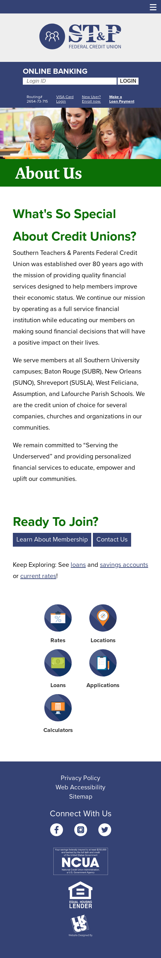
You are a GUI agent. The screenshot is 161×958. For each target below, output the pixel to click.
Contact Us (112, 539)
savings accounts (124, 565)
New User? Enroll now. (91, 99)
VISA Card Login (65, 99)
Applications (103, 669)
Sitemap (80, 797)
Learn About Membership (52, 539)
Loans (58, 669)
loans (78, 565)
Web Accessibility (80, 787)
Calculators (58, 714)
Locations (103, 624)
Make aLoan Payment (121, 99)
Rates (58, 624)
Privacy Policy (80, 778)
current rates (38, 576)
